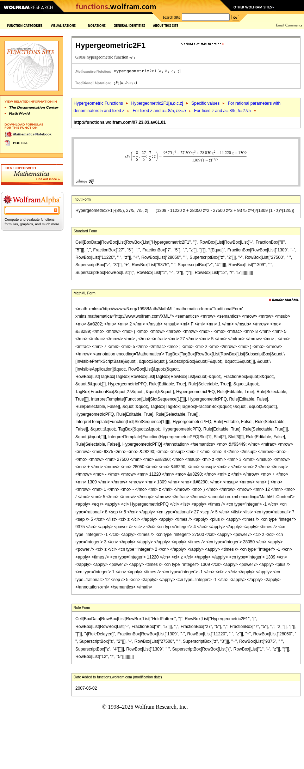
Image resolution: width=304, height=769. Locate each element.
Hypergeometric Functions (98, 103)
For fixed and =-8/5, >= (159, 110)
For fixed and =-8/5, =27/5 (222, 110)
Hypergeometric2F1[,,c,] (157, 103)
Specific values (205, 103)
